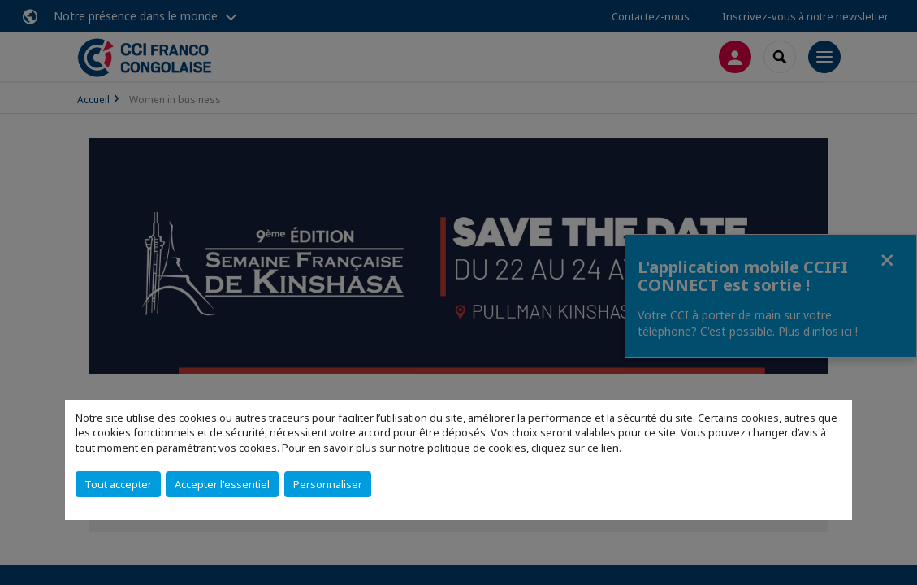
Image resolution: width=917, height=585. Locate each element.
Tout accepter (118, 484)
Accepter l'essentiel (222, 484)
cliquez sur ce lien (575, 447)
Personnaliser (327, 484)
